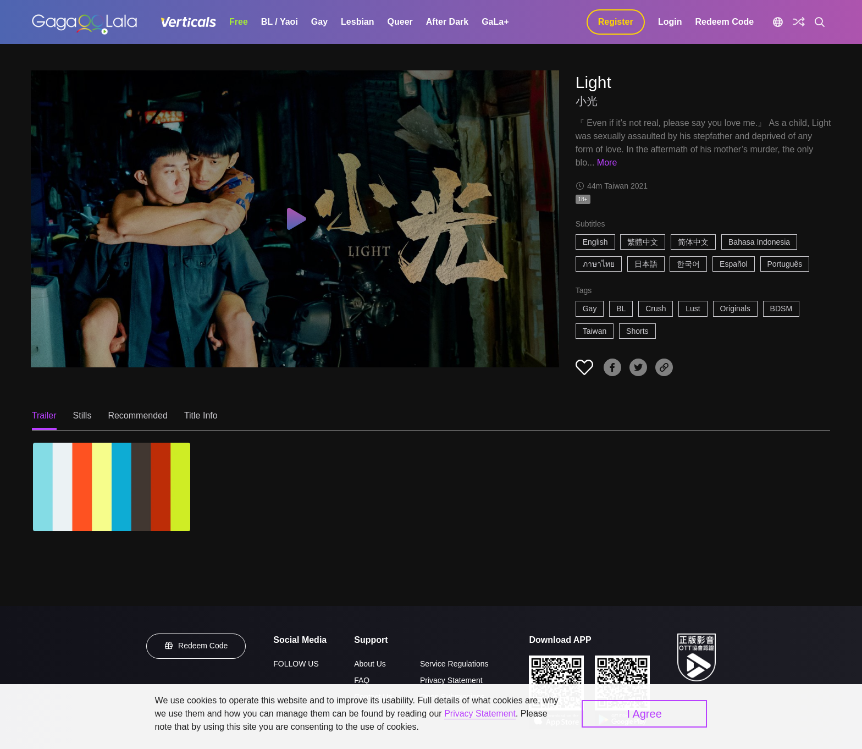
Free (238, 21)
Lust (693, 308)
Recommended (138, 415)
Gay (319, 21)
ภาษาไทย (599, 264)
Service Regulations (454, 663)
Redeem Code (724, 21)
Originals (735, 308)
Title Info (201, 415)
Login (670, 21)
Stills (82, 415)
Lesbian (357, 21)
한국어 (688, 264)
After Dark (447, 21)
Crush (655, 308)
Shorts (637, 331)
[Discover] (798, 22)
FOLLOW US (295, 663)
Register (615, 21)
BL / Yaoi (279, 21)
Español (734, 264)
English (595, 242)
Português (785, 264)
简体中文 (693, 242)
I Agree (644, 714)
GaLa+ (495, 21)
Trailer (44, 415)
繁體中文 (642, 242)
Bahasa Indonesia (759, 242)
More (607, 162)
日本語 (645, 264)
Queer (400, 21)
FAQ (361, 680)
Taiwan (595, 331)
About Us (370, 663)
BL (621, 308)
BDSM (781, 308)
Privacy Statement (451, 680)
